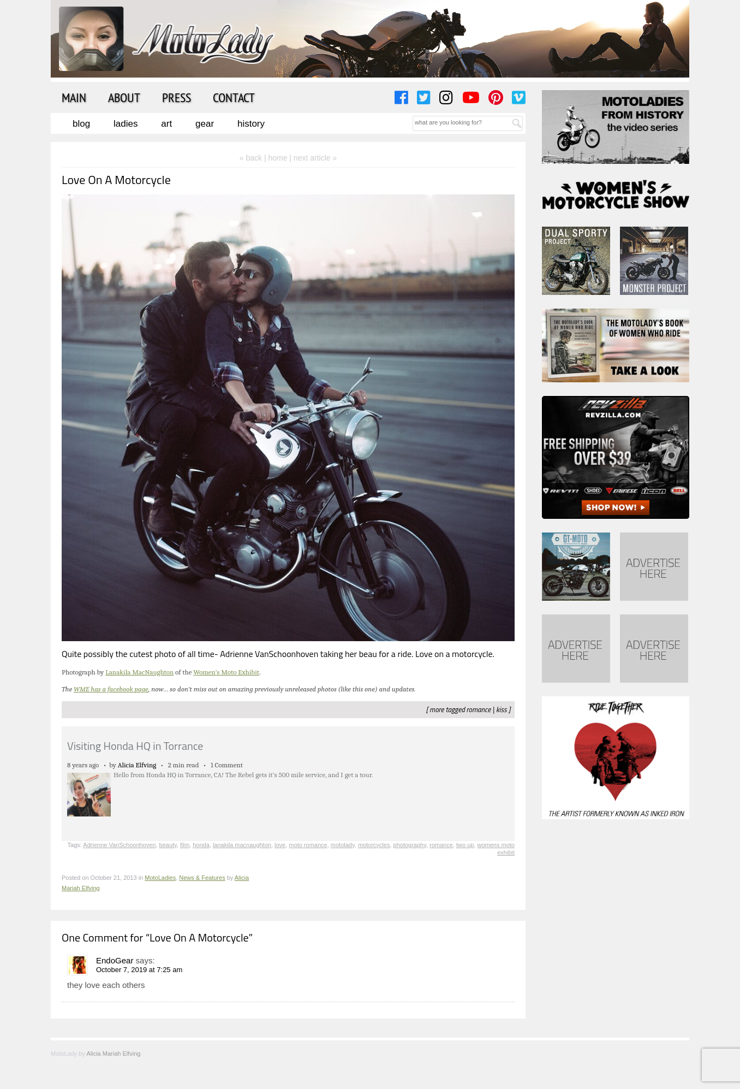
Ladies (126, 124)
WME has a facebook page (111, 689)
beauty (168, 845)
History (251, 124)
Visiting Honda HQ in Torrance (135, 745)
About (124, 97)
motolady (343, 845)
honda (201, 845)
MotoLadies (160, 877)
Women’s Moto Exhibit (226, 672)
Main (74, 97)
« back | (254, 157)
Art (166, 124)
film (184, 845)
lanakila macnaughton (242, 845)
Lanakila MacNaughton (139, 672)
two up (465, 845)
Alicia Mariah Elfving (113, 1053)
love (279, 845)
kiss (501, 709)
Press (176, 97)
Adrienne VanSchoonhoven (119, 845)
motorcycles (374, 845)
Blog (81, 124)
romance (479, 709)
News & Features (202, 877)
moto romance (308, 845)
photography (409, 845)
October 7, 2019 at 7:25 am (139, 970)
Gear (204, 124)
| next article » (313, 157)
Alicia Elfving (137, 765)
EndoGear (114, 960)
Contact (234, 97)
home (277, 157)
